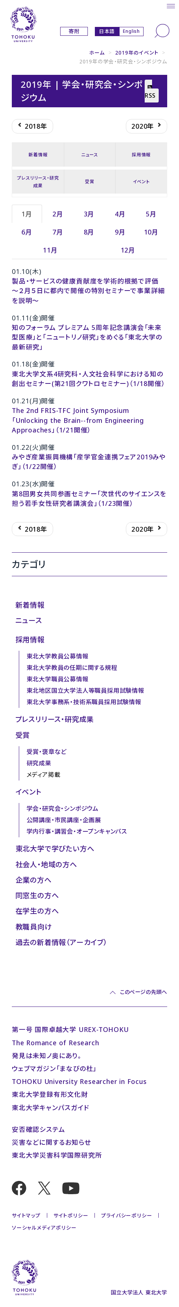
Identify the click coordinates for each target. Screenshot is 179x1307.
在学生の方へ (37, 911)
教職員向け (34, 927)
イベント (141, 181)
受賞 (89, 181)
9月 (120, 231)
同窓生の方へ (37, 895)
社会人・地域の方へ (46, 864)
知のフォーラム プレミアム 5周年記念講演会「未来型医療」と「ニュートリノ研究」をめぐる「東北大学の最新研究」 (87, 337)
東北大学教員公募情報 (58, 656)
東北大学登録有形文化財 (50, 1094)
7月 (57, 231)
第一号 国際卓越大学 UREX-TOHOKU (70, 1029)
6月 (26, 231)
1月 (26, 213)
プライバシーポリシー (126, 1215)
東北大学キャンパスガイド (50, 1107)
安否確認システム (38, 1129)
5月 (151, 213)
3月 (89, 213)
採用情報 (141, 155)
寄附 (74, 31)
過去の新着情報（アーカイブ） (61, 942)
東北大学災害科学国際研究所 (57, 1155)
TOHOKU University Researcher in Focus (79, 1081)
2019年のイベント (136, 52)
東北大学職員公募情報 (58, 679)
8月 (89, 231)
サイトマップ (26, 1215)
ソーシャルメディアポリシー (44, 1227)
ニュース (89, 155)
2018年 (32, 126)
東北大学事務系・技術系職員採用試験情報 (84, 702)
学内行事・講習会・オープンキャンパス (77, 831)
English (131, 31)
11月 (50, 250)
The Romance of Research (55, 1042)
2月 (57, 213)
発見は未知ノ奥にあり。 (47, 1055)
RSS (150, 92)
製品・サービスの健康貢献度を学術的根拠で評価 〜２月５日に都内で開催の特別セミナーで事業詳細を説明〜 (88, 291)
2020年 (146, 126)
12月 (128, 250)
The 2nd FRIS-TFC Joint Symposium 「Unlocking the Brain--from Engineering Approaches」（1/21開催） (78, 420)
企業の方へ (34, 880)
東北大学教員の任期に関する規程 (72, 668)
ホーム (97, 52)
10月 (151, 231)
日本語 (107, 31)
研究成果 (39, 763)
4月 (120, 213)
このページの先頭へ (143, 992)
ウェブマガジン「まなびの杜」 (54, 1068)
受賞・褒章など (47, 752)
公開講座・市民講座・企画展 (64, 820)
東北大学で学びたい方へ (55, 849)
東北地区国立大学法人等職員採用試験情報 (85, 690)
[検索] (162, 31)
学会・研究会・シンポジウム (63, 808)
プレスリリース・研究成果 (38, 182)
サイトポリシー (71, 1215)
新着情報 (37, 155)
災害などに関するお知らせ (51, 1142)
